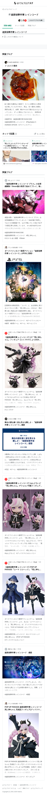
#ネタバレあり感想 (11, 238)
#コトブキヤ (9, 410)
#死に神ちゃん (31, 235)
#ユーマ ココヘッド (33, 634)
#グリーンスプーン (25, 125)
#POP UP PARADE (23, 637)
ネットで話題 (19, 25)
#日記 (7, 469)
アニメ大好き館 (13, 247)
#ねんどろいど (10, 553)
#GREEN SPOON (11, 125)
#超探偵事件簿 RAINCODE (22, 119)
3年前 (19, 419)
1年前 (22, 62)
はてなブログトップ (37, 788)
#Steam (22, 238)
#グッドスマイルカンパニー (26, 553)
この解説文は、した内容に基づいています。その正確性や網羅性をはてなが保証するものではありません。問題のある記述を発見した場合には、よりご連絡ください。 (12, 37)
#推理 (7, 323)
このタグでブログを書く (36, 20)
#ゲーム (23, 323)
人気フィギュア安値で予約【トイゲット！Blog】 (23, 332)
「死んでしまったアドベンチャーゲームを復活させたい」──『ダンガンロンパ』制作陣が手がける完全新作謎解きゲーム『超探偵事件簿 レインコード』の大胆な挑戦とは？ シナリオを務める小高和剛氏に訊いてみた (16, 146)
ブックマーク (7, 141)
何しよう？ (11, 180)
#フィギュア (30, 777)
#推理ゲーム (14, 323)
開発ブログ (26, 788)
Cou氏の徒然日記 (13, 62)
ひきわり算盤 (12, 419)
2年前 (18, 180)
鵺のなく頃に (12, 649)
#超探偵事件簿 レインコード (15, 122)
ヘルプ (19, 788)
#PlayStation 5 (31, 122)
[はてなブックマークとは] (16, 134)
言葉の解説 (7, 25)
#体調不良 (8, 119)
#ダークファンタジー (33, 320)
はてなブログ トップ (9, 9)
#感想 (28, 694)
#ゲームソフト (32, 323)
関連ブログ (32, 25)
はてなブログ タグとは (9, 788)
